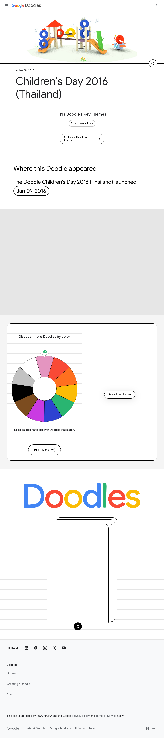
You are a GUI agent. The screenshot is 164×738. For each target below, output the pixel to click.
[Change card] (78, 626)
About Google (36, 728)
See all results (119, 394)
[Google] (13, 729)
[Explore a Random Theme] (82, 139)
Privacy (80, 728)
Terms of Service (106, 715)
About (11, 694)
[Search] (156, 5)
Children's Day (82, 123)
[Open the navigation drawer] (6, 5)
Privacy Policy (81, 715)
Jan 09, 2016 (31, 191)
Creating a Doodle (18, 684)
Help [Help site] (151, 729)
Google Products (60, 728)
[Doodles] (82, 495)
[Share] (153, 63)
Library (11, 673)
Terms (93, 728)
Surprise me (44, 449)
